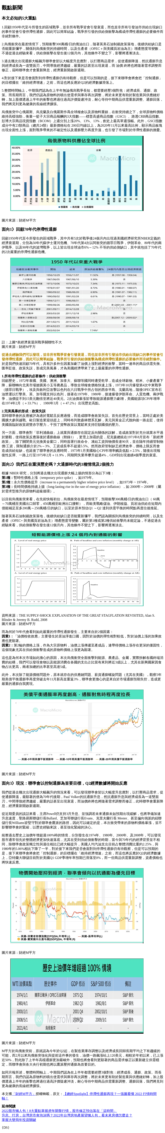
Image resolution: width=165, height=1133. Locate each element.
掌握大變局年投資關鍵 (19, 1120)
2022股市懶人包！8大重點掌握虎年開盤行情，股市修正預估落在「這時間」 (59, 1111)
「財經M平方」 (24, 1094)
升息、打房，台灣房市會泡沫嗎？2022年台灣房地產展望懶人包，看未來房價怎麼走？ (67, 1115)
